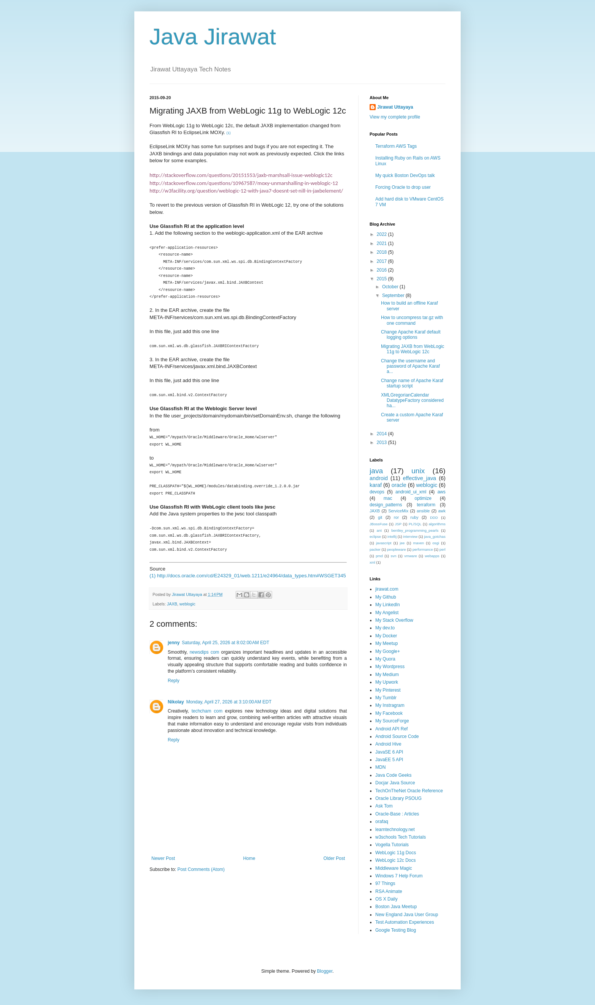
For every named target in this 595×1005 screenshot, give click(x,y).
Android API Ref (391, 729)
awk (441, 511)
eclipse (375, 536)
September (394, 295)
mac (388, 498)
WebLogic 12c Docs (395, 860)
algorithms (437, 524)
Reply (173, 680)
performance (422, 549)
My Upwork (386, 682)
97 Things (385, 883)
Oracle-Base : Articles (397, 814)
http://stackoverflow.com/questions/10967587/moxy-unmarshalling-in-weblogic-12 (244, 183)
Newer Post (163, 858)
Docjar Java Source (395, 782)
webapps (432, 556)
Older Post (334, 858)
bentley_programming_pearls (414, 530)
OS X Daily (386, 899)
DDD (434, 517)
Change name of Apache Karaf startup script (412, 383)
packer (375, 549)
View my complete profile (395, 117)
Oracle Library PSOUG (398, 798)
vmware (410, 556)
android (379, 478)
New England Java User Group (406, 914)
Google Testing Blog (395, 930)
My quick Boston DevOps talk (405, 175)
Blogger (324, 971)
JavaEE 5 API (389, 759)
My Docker (386, 635)
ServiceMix (398, 511)
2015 (382, 278)
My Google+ (387, 651)
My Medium (387, 674)
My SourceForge (392, 721)
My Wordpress (390, 666)
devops (377, 492)
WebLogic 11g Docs (395, 852)
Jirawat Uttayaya (395, 107)
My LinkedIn (387, 604)
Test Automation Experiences (404, 922)
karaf (376, 485)
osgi (436, 543)
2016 (382, 270)
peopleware (396, 549)
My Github (385, 597)
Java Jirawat (213, 36)
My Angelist (386, 612)
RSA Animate (388, 891)
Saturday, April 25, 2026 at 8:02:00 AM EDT (225, 642)
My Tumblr (386, 697)
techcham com (207, 711)
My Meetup (386, 643)
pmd (379, 556)
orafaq (381, 821)
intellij (392, 536)
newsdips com (204, 652)
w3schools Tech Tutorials (400, 837)
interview (410, 536)
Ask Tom (384, 806)
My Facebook (389, 713)
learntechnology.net (395, 829)
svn (394, 556)
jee (402, 543)
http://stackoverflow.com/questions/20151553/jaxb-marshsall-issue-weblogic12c (241, 175)
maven (418, 543)
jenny (173, 642)
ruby (415, 517)
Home (249, 858)
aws (441, 492)
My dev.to (385, 627)
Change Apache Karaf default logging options (411, 334)
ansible (423, 511)
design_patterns (386, 504)
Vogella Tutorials (392, 844)
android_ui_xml (410, 492)
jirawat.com (386, 589)
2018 (382, 252)
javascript (384, 543)
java (376, 471)
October (391, 286)
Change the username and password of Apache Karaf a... (410, 366)
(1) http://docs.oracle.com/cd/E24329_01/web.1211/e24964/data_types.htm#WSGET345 (248, 575)
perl (442, 549)
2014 (382, 433)
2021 (382, 243)
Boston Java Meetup (396, 906)
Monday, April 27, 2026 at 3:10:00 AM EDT (229, 702)
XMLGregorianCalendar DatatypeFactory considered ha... (412, 400)
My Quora (385, 659)
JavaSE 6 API (389, 752)
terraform (426, 504)
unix (418, 471)
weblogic (187, 604)
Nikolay (176, 702)
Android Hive (388, 744)
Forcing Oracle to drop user (403, 187)
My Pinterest (388, 690)
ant (379, 530)
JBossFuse (378, 524)
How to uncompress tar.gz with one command (412, 320)
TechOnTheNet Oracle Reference (409, 790)
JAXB (172, 604)
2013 (382, 442)
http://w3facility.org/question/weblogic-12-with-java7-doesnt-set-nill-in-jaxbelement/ (246, 190)
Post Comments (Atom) (201, 869)
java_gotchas (434, 536)
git (380, 517)
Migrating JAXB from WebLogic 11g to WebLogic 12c (412, 349)
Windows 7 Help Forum (399, 876)
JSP (398, 524)
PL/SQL (415, 524)
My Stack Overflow (394, 620)
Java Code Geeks (393, 775)
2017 (382, 261)
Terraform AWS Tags (396, 146)
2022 (382, 234)
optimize (422, 498)
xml (372, 562)
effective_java (419, 478)
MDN (380, 767)
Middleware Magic (393, 868)
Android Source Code (397, 736)
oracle (399, 485)
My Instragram (390, 705)
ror (396, 517)
